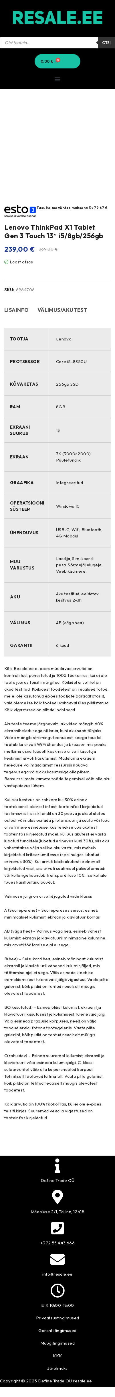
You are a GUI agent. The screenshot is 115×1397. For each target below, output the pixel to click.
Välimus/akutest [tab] (62, 310)
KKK (57, 1355)
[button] (57, 79)
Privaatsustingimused (57, 1318)
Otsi (106, 42)
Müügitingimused (57, 1343)
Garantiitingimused (57, 1330)
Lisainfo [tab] (16, 310)
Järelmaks (57, 1368)
